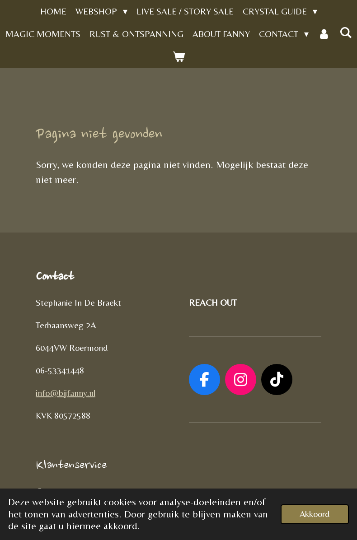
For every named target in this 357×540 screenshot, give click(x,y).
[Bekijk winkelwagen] (178, 56)
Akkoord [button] (315, 514)
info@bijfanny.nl (65, 392)
